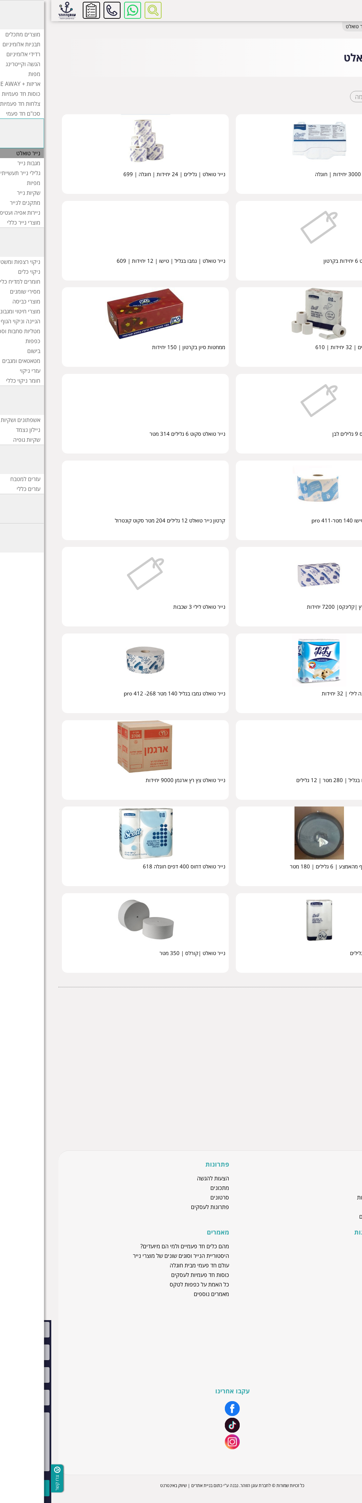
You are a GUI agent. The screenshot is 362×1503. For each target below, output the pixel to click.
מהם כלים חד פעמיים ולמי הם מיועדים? (133, 1246)
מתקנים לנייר (340, 1096)
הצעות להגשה (162, 1178)
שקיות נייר (343, 1086)
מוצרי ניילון (332, 1207)
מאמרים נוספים (160, 1294)
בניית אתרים (150, 1485)
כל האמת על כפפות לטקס (148, 1284)
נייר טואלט (342, 1045)
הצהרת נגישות (327, 1362)
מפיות (347, 1076)
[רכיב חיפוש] (101, 10)
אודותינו (335, 1324)
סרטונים (168, 1197)
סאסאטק (334, 1256)
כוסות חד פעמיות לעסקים (149, 1275)
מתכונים (168, 1188)
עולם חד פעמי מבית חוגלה (148, 1265)
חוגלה (337, 1265)
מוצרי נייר (328, 26)
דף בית (346, 26)
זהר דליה (334, 1246)
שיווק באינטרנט (122, 1485)
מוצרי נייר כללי (338, 1117)
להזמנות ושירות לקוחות (60, 10)
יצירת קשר (332, 1352)
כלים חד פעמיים (326, 1216)
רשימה (312, 96)
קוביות (342, 96)
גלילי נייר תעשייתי (336, 1065)
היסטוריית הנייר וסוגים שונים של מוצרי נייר (130, 1256)
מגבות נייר (343, 1055)
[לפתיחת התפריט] (347, 10)
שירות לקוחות (329, 1333)
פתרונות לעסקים (159, 1207)
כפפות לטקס (329, 1188)
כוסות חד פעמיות (325, 1197)
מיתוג (338, 1343)
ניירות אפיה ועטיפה (334, 1106)
